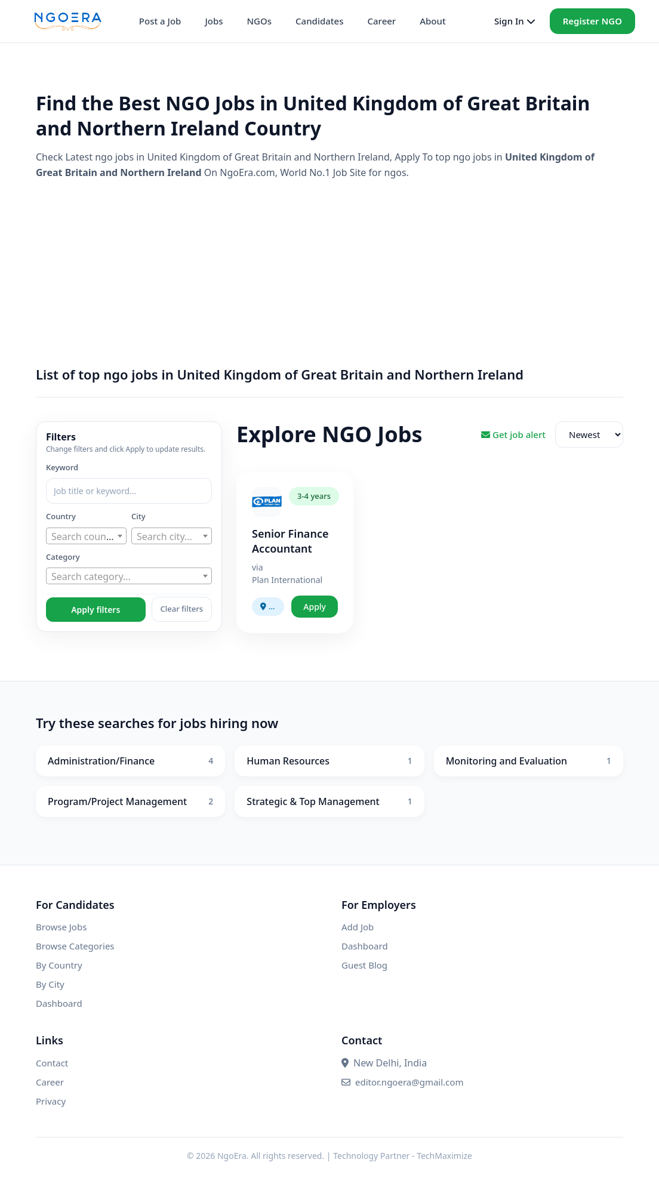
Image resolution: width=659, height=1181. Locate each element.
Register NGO (592, 21)
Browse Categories (75, 946)
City (138, 516)
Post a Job (160, 21)
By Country (59, 965)
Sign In (514, 21)
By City (50, 984)
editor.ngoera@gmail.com (402, 1082)
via (257, 567)
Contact (52, 1063)
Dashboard (59, 1003)
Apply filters (95, 609)
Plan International (287, 579)
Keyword (62, 467)
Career (381, 21)
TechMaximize (444, 1155)
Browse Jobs (61, 927)
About (432, 21)
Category (63, 556)
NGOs (259, 21)
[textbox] (86, 536)
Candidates (319, 21)
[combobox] (86, 536)
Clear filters (182, 608)
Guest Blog (364, 965)
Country (61, 516)
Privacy (51, 1101)
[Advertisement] (329, 273)
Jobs (214, 21)
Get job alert (513, 434)
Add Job (357, 927)
